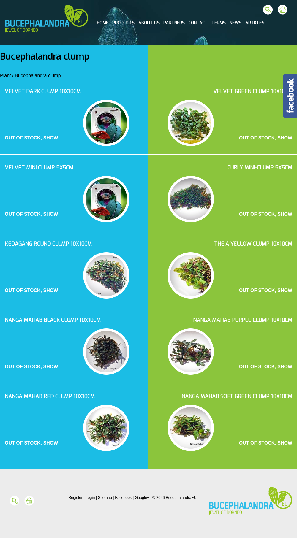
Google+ (142, 497)
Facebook (123, 497)
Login (90, 497)
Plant (5, 75)
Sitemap (105, 497)
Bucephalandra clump (38, 75)
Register (75, 497)
